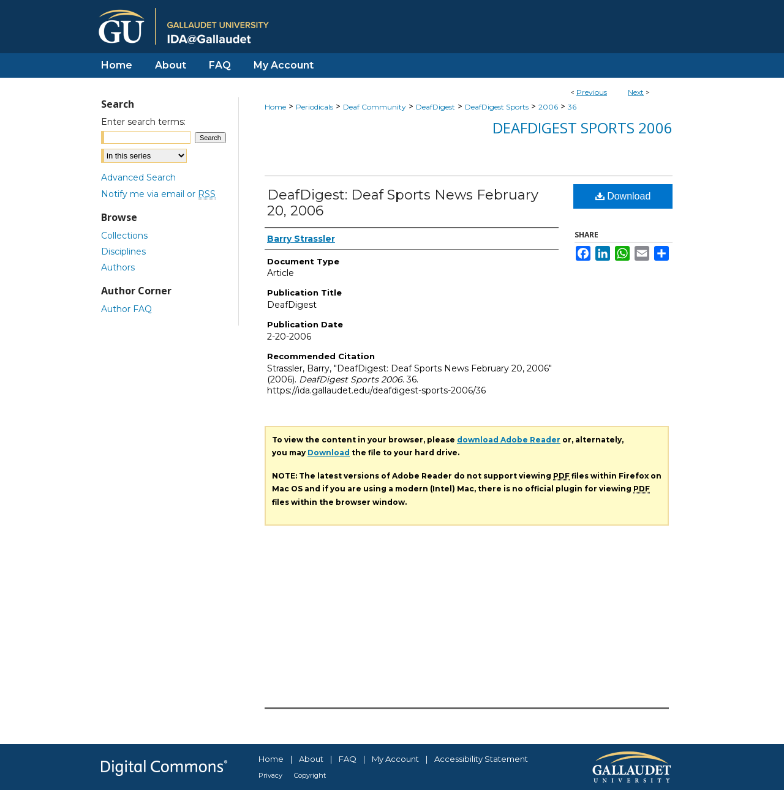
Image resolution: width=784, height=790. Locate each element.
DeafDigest (435, 106)
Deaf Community (374, 106)
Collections (124, 235)
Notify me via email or (158, 193)
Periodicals (314, 106)
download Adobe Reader (508, 439)
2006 (548, 106)
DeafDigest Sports (497, 106)
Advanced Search (138, 177)
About (311, 759)
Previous (591, 92)
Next (636, 92)
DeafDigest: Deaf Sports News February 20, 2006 (402, 203)
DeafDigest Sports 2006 (582, 127)
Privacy (270, 775)
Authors (118, 267)
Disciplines (123, 251)
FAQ (347, 759)
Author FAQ (126, 309)
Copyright (310, 775)
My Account (395, 759)
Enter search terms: (143, 121)
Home (275, 106)
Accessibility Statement (481, 759)
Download (623, 196)
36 (572, 106)
